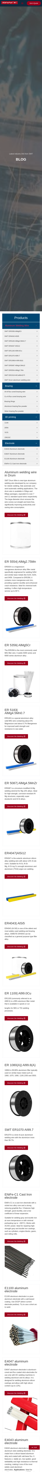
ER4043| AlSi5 (15, 923)
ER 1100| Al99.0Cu (18, 993)
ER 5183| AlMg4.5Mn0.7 (15, 711)
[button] (22, 3)
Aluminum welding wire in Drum (21, 473)
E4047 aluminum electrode (16, 1363)
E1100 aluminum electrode (16, 1289)
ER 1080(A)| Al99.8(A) (20, 1065)
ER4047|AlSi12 (15, 853)
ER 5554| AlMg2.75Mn (20, 561)
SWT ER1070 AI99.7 (19, 1129)
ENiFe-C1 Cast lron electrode (18, 1196)
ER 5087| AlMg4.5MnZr (21, 783)
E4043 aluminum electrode (16, 1441)
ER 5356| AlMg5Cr (17, 645)
